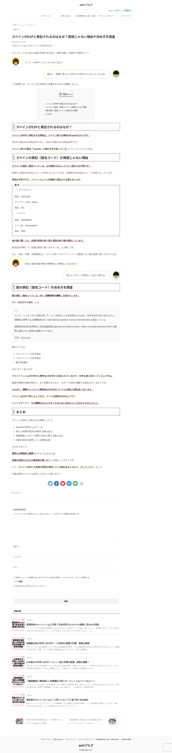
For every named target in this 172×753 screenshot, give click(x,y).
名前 (16, 546)
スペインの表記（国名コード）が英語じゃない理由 (66, 107)
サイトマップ (126, 16)
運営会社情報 (126, 739)
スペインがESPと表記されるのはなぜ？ (61, 104)
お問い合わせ (66, 16)
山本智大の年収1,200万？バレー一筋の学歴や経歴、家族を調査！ (56, 662)
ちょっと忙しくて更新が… (125, 10)
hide (70, 94)
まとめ (48, 114)
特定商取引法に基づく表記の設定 (86, 16)
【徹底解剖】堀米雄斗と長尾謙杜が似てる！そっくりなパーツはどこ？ (58, 681)
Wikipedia (25, 337)
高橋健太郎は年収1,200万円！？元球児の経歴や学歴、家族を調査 (56, 643)
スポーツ (17, 493)
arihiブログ (86, 5)
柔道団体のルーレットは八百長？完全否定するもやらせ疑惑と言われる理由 (60, 624)
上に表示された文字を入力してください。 (30, 586)
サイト (15, 567)
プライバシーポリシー (106, 16)
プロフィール (46, 16)
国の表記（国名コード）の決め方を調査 (61, 110)
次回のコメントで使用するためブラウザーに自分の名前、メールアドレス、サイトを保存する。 (53, 577)
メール (17, 556)
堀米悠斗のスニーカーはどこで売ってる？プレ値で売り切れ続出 (55, 699)
